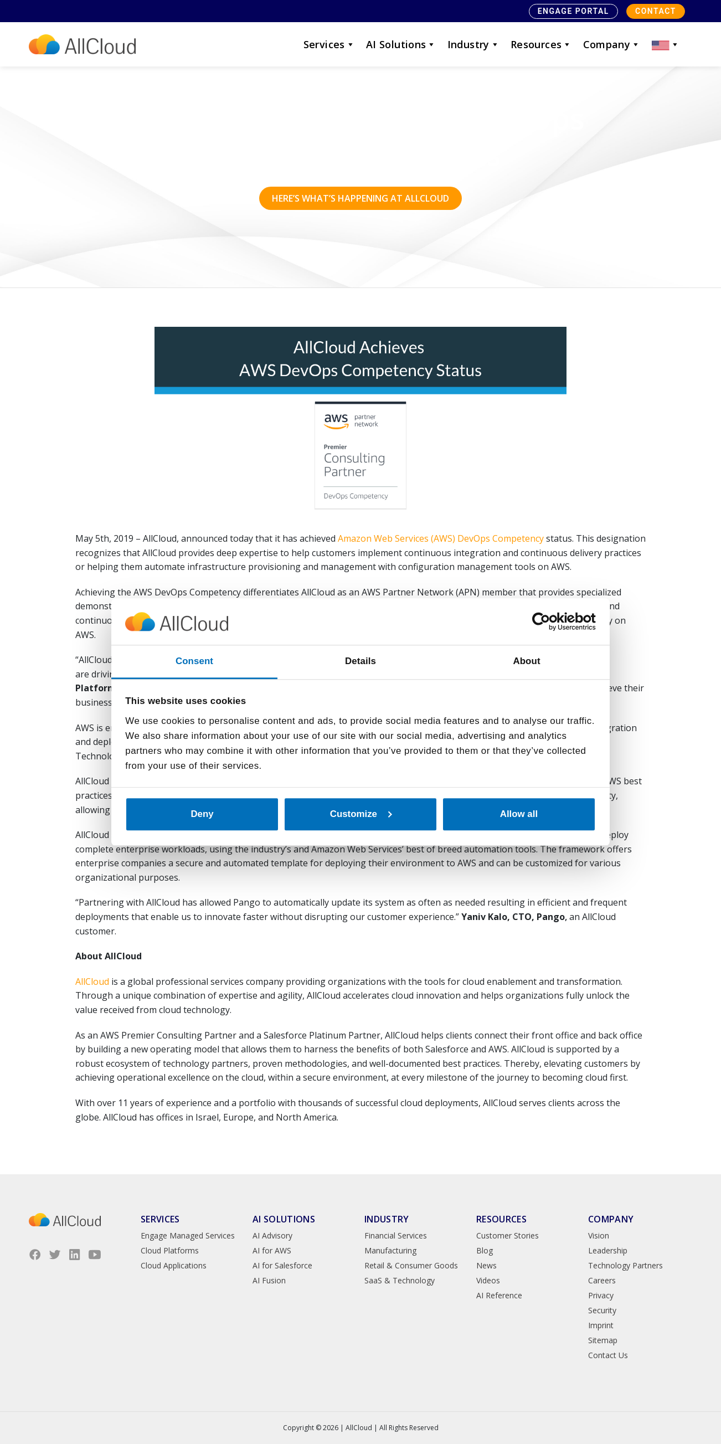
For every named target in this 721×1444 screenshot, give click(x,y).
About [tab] (526, 661)
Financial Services (395, 1235)
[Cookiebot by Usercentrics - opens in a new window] (547, 621)
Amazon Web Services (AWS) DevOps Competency (441, 538)
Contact (655, 11)
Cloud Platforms (170, 1250)
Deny (201, 814)
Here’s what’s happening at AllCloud (360, 198)
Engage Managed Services (188, 1235)
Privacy (601, 1295)
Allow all (519, 814)
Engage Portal (573, 11)
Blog (484, 1250)
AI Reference (499, 1295)
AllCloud (92, 981)
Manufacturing (390, 1250)
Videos (488, 1280)
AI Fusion (269, 1280)
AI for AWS (272, 1250)
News (486, 1265)
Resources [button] (541, 44)
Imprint (601, 1325)
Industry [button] (473, 44)
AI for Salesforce (282, 1265)
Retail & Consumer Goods (411, 1265)
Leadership (607, 1250)
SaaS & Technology (399, 1280)
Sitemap (602, 1340)
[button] (665, 44)
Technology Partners (625, 1265)
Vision (598, 1235)
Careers (602, 1280)
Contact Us (608, 1355)
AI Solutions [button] (401, 44)
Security (602, 1310)
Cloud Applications (174, 1265)
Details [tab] (360, 661)
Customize (361, 814)
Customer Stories (507, 1235)
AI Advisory (272, 1235)
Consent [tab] (194, 661)
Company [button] (612, 44)
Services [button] (329, 44)
